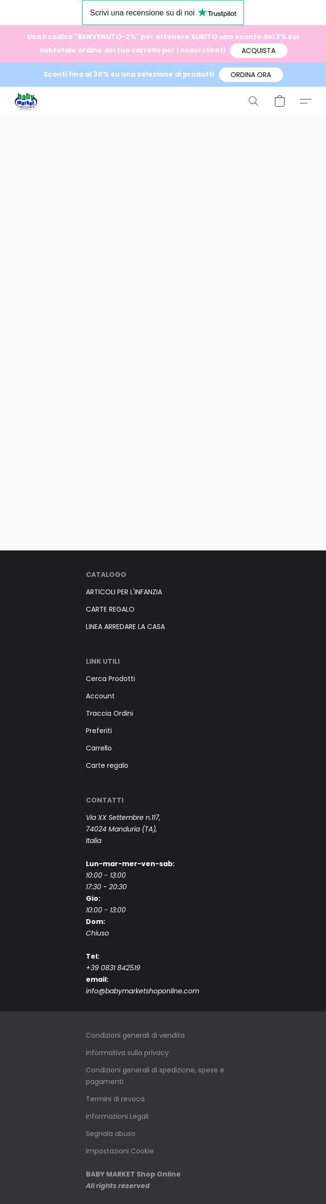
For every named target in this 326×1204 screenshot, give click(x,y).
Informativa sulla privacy (127, 1052)
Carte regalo (107, 765)
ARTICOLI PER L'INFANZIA (124, 592)
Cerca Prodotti (110, 678)
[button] (258, 50)
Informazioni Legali (117, 1116)
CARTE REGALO (110, 609)
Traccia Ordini (109, 713)
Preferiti (99, 731)
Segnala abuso (111, 1133)
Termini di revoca (115, 1099)
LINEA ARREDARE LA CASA (125, 626)
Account (100, 696)
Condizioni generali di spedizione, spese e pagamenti (155, 1075)
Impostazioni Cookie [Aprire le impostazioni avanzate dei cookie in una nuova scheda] (120, 1151)
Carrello (99, 748)
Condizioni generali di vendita (135, 1035)
